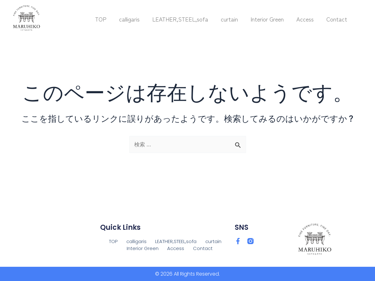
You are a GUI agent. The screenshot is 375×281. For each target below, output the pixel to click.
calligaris (129, 19)
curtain (229, 19)
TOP (100, 19)
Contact (336, 19)
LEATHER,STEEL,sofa (180, 19)
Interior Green (267, 19)
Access (305, 19)
